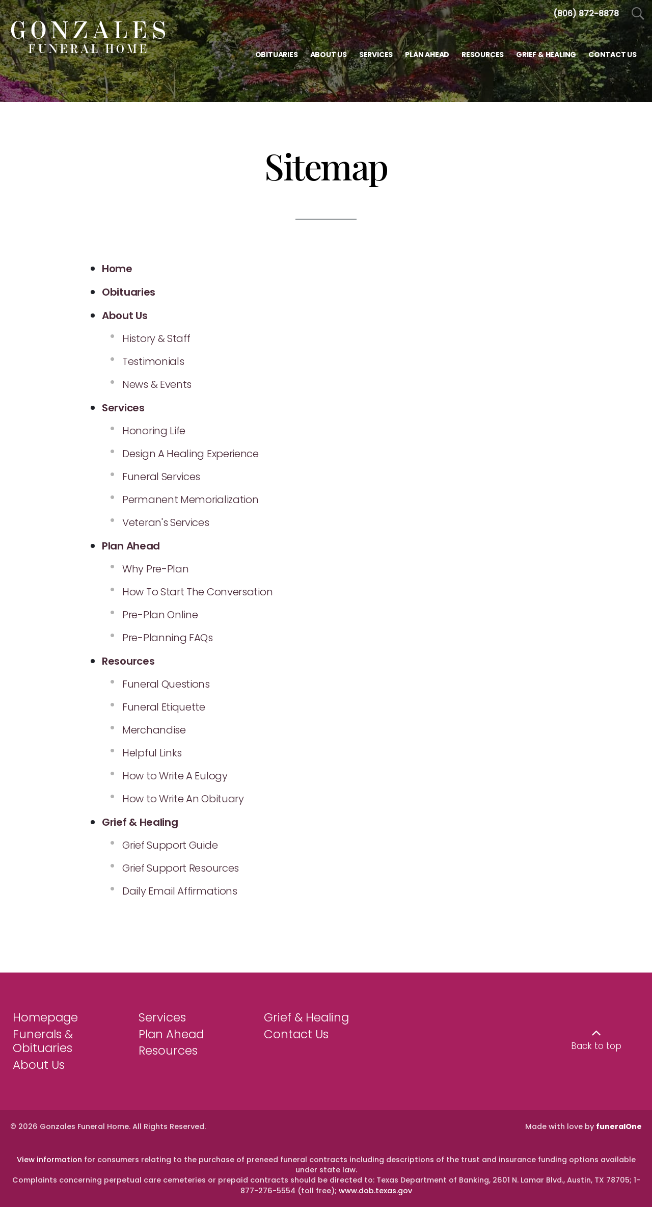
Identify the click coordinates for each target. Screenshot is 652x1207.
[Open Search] (638, 14)
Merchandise (154, 730)
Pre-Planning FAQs (167, 638)
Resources (168, 1050)
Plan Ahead (171, 1034)
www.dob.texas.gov (375, 1191)
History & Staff (156, 338)
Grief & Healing (306, 1017)
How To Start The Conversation (197, 592)
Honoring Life (153, 431)
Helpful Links (152, 753)
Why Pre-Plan (155, 569)
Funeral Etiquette (163, 707)
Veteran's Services (165, 522)
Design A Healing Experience (190, 454)
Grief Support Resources (180, 868)
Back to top (596, 1046)
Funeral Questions (166, 684)
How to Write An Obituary (183, 799)
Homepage (45, 1017)
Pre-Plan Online (160, 615)
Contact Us (296, 1034)
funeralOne (619, 1126)
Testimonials (153, 361)
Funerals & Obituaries (43, 1041)
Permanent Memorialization (190, 499)
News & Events (157, 384)
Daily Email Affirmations (179, 891)
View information (49, 1159)
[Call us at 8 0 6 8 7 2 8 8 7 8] (586, 13)
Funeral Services (161, 476)
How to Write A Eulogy (175, 776)
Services (162, 1017)
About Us (39, 1065)
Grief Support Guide (170, 845)
